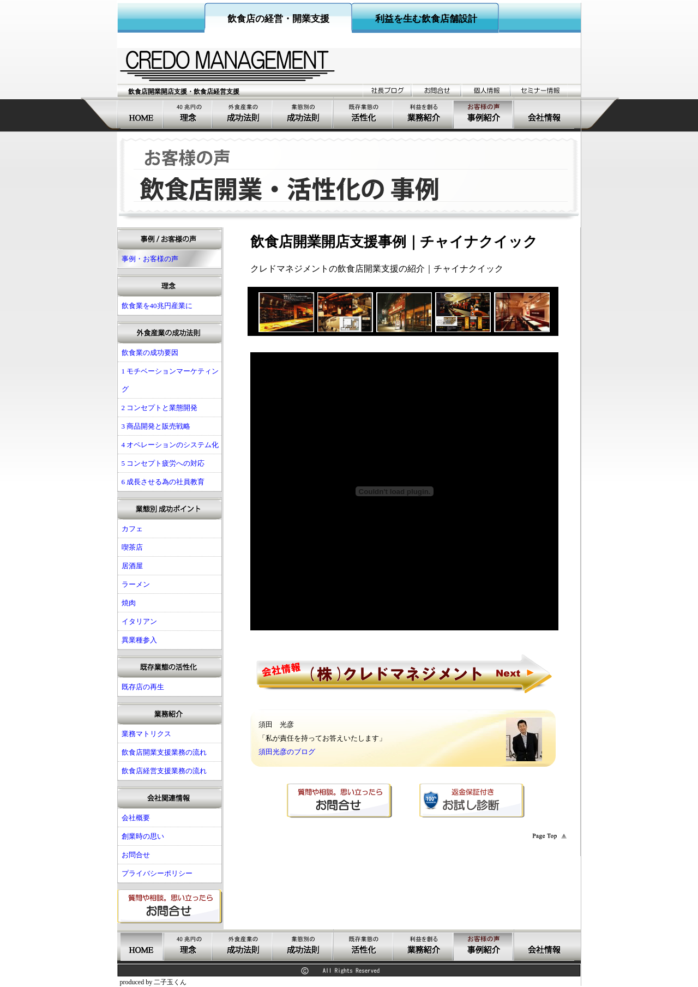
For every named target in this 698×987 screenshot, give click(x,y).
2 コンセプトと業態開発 (160, 408)
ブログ (387, 90)
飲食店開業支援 (142, 113)
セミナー (540, 90)
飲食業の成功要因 (150, 352)
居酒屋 (132, 566)
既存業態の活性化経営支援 (364, 113)
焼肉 (129, 603)
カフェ (132, 529)
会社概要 (544, 113)
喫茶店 (132, 547)
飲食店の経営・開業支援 (278, 19)
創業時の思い (143, 836)
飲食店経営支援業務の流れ (164, 771)
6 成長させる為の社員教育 (163, 482)
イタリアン (139, 621)
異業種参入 (139, 640)
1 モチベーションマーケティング (170, 380)
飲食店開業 (303, 113)
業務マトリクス (146, 734)
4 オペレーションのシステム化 (170, 445)
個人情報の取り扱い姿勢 (487, 90)
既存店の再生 (143, 687)
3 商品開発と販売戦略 (156, 426)
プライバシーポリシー (157, 873)
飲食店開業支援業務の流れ (164, 752)
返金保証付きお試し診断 (472, 800)
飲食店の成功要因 (243, 113)
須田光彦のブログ (286, 752)
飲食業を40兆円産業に (188, 113)
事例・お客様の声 (484, 113)
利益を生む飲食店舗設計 (426, 19)
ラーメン (136, 584)
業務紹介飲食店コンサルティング (424, 113)
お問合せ (437, 90)
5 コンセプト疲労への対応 (163, 463)
